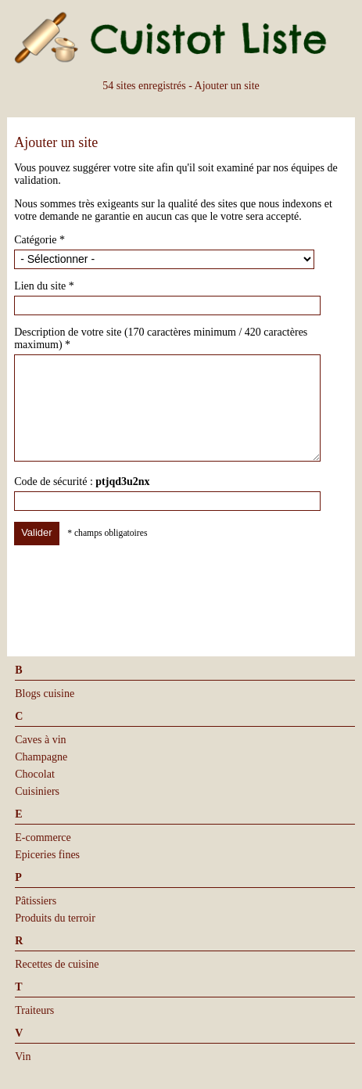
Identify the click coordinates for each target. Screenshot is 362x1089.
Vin (22, 1056)
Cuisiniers (37, 791)
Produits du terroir (55, 918)
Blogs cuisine (44, 693)
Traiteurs (34, 1010)
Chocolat (35, 774)
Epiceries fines (47, 855)
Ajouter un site (227, 86)
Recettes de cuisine (57, 964)
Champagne (41, 757)
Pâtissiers (35, 901)
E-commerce (43, 837)
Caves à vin (40, 740)
